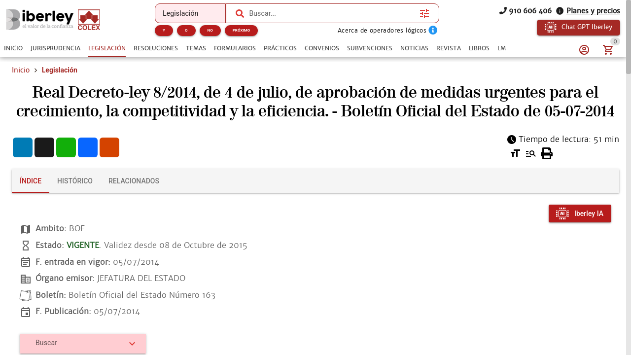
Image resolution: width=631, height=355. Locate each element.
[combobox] (332, 13)
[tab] (13, 48)
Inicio (21, 70)
